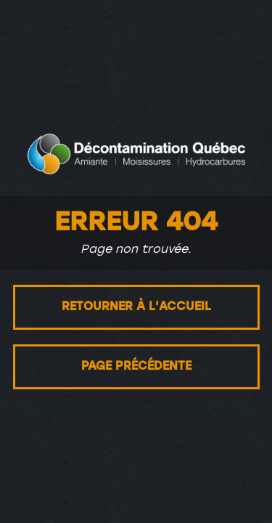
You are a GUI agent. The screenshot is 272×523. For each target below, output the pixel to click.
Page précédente (136, 367)
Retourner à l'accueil (136, 307)
